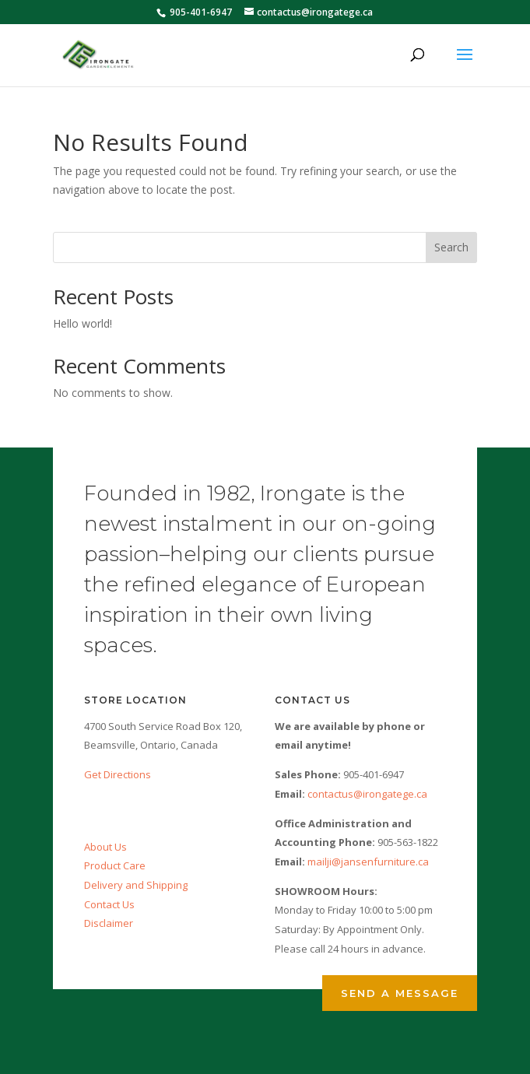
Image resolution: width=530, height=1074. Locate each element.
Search (451, 247)
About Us (105, 847)
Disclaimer (108, 923)
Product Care (115, 865)
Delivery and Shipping (136, 885)
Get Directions (117, 774)
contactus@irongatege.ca (367, 794)
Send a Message (399, 993)
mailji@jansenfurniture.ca (368, 862)
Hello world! (82, 323)
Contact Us (109, 904)
